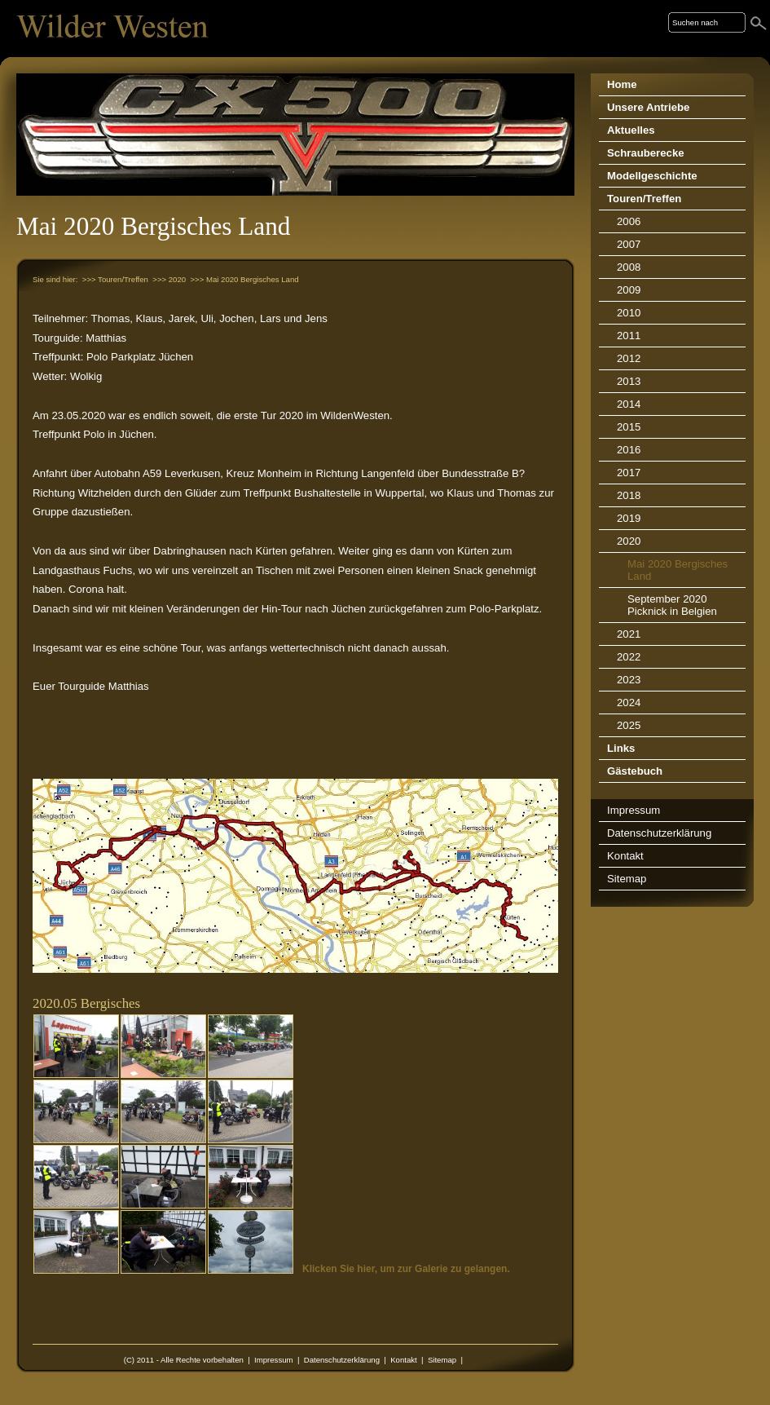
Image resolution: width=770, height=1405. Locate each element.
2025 (628, 725)
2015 (628, 427)
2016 (628, 450)
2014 (628, 404)
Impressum (273, 1359)
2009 (628, 290)
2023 (628, 680)
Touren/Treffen (644, 198)
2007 (628, 244)
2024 (628, 702)
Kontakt (403, 1359)
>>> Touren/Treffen (115, 279)
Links (621, 748)
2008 (628, 267)
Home (622, 84)
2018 (628, 495)
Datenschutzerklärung (342, 1359)
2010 (628, 313)
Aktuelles (631, 130)
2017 (628, 472)
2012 (628, 358)
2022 (628, 657)
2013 (628, 381)
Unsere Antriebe (648, 107)
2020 (628, 541)
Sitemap (442, 1359)
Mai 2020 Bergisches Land (677, 570)
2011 (628, 335)
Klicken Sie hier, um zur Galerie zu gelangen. (406, 1269)
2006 (628, 221)
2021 (628, 634)
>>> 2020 (169, 279)
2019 (628, 518)
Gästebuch (634, 771)
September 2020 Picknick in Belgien (672, 605)
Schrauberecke (645, 153)
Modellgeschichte (652, 176)
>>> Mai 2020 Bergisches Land (244, 279)
